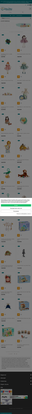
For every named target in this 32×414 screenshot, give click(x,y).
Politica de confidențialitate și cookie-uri (24, 213)
